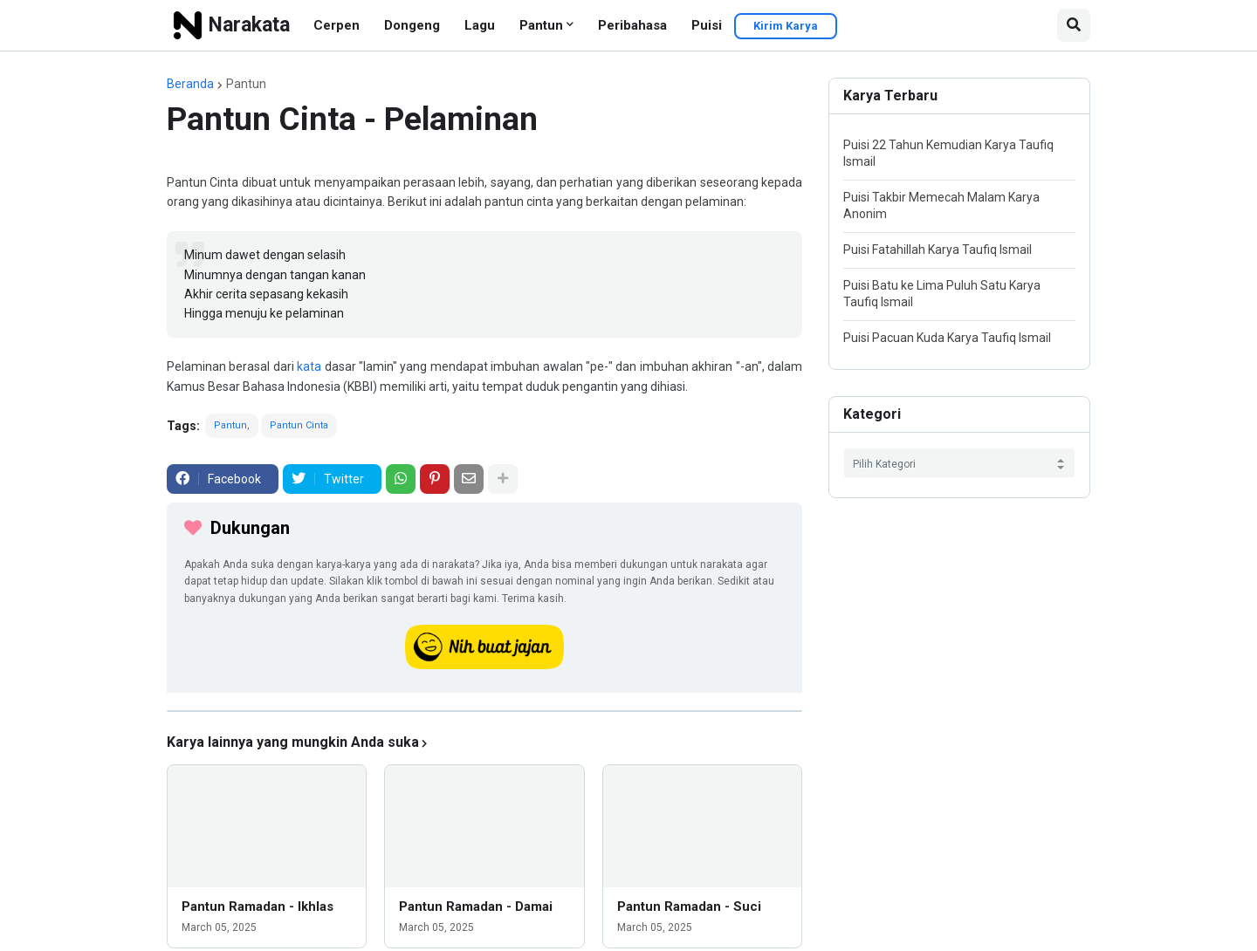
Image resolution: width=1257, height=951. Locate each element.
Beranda (190, 84)
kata (309, 366)
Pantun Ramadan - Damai (476, 906)
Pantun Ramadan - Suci (689, 906)
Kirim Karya (785, 25)
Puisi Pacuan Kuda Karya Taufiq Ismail (947, 338)
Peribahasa (632, 25)
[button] (1073, 25)
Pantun (541, 25)
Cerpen (336, 25)
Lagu (479, 25)
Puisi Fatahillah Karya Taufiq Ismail (937, 250)
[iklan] (484, 711)
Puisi (706, 25)
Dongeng (412, 25)
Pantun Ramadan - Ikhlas (257, 906)
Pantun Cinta (299, 425)
